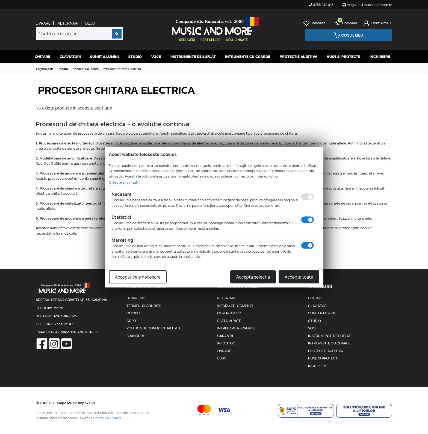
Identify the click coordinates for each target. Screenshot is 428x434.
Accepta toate (299, 277)
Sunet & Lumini (104, 57)
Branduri (135, 335)
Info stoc (226, 343)
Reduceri (187, 39)
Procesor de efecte (85, 69)
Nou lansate (237, 39)
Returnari (68, 23)
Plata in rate (229, 320)
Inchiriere (380, 57)
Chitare (42, 57)
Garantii (225, 335)
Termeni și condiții (143, 305)
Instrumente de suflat (193, 57)
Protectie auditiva (298, 57)
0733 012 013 (321, 4)
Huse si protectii (343, 57)
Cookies (133, 313)
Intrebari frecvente (236, 328)
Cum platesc (229, 313)
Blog (90, 23)
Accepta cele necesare (138, 277)
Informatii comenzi (235, 305)
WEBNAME (113, 417)
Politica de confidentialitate (153, 328)
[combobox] (79, 33)
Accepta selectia (253, 277)
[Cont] (377, 23)
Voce (156, 57)
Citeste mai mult (124, 182)
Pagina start (45, 69)
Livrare (43, 23)
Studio (135, 57)
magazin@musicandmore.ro (367, 4)
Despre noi (136, 298)
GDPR (131, 320)
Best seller (210, 39)
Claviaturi (70, 57)
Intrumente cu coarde (247, 57)
